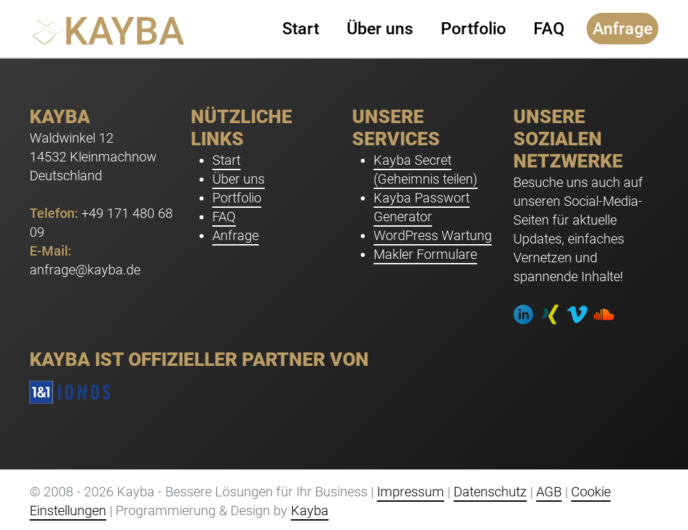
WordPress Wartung (433, 235)
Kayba (310, 510)
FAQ (224, 217)
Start (226, 160)
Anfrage (235, 235)
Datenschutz (490, 492)
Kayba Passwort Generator (422, 207)
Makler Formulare (425, 254)
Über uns (238, 179)
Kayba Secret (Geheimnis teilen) (426, 169)
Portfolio (236, 198)
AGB (549, 492)
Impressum (410, 492)
